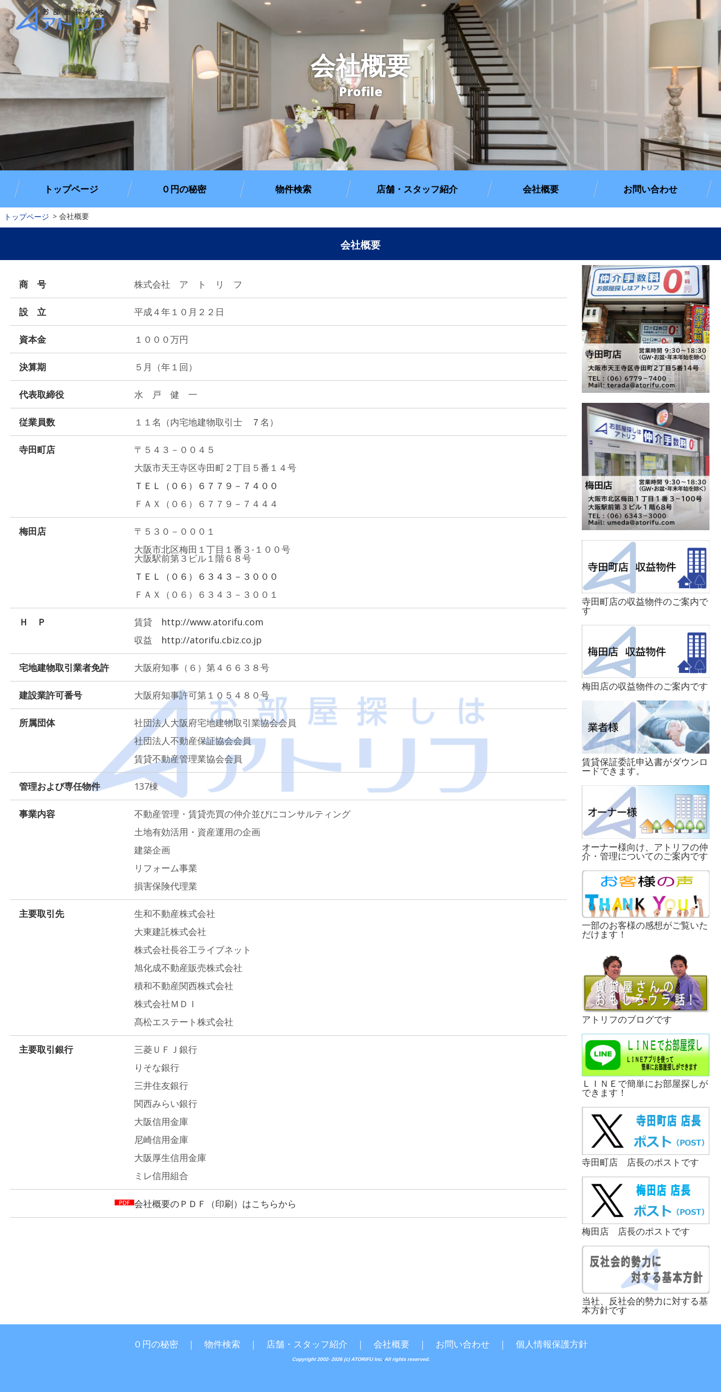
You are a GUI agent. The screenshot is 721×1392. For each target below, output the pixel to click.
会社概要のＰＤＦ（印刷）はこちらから (215, 1204)
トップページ (71, 189)
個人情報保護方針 (552, 1344)
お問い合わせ (650, 189)
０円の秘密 (183, 189)
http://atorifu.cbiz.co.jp (211, 640)
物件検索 (293, 189)
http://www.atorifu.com (212, 622)
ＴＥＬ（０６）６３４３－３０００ (206, 576)
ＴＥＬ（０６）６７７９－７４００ (206, 486)
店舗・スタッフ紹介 (417, 189)
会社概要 (541, 189)
